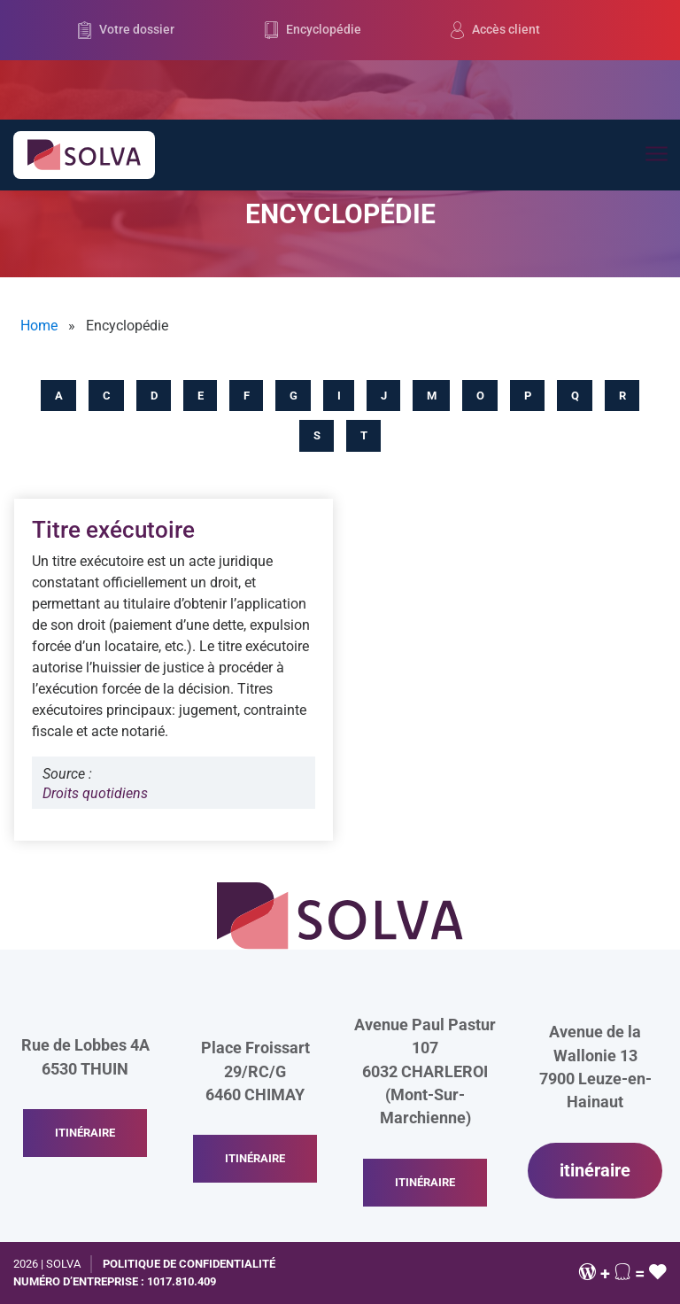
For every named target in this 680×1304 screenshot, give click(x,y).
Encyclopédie (313, 30)
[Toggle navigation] (656, 155)
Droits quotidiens (95, 793)
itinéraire (85, 1132)
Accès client (495, 30)
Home (39, 325)
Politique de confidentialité (189, 1263)
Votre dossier (126, 30)
